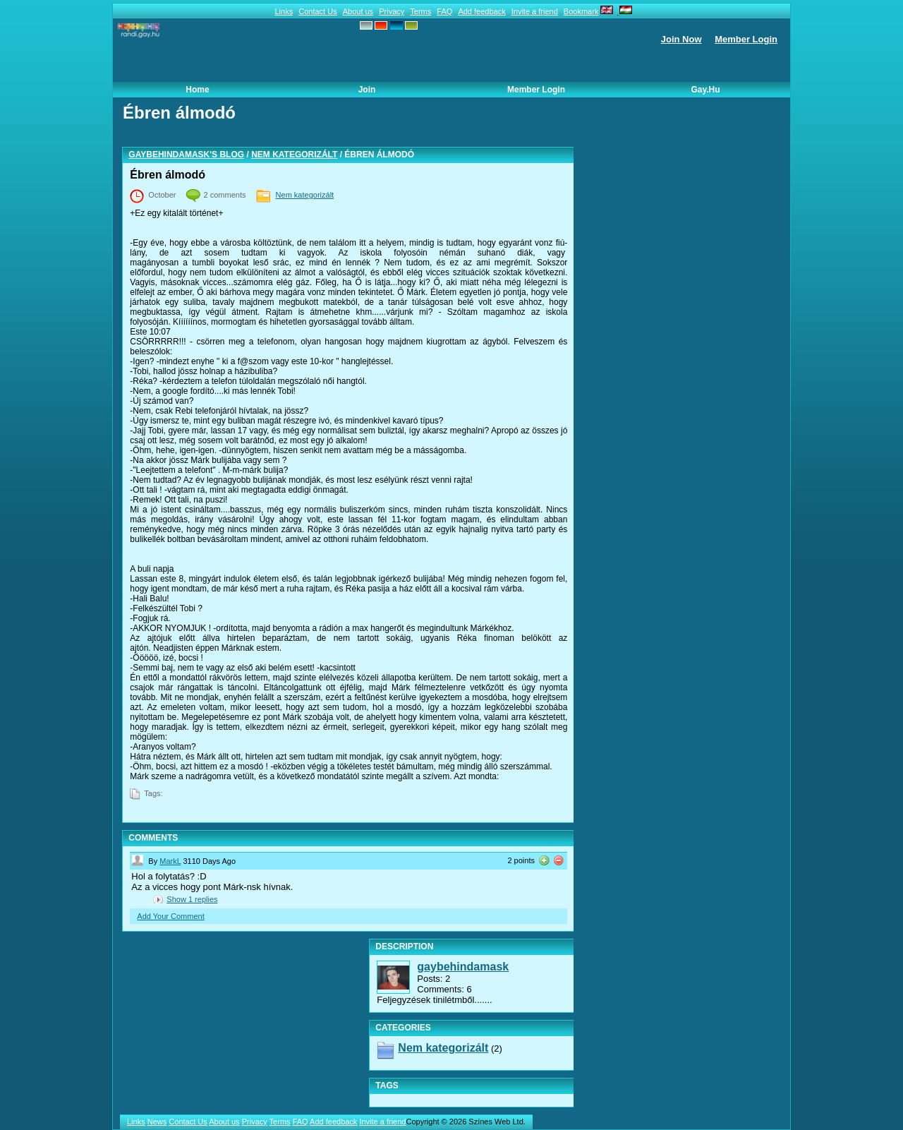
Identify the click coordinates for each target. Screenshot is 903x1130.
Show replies (191, 899)
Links (283, 11)
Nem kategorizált (294, 155)
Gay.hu (705, 90)
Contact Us (317, 11)
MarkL (170, 861)
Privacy (391, 11)
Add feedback (481, 11)
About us (358, 11)
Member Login (746, 39)
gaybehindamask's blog (186, 155)
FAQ (444, 11)
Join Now (681, 39)
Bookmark (581, 11)
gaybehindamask (463, 967)
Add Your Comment (170, 916)
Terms (420, 11)
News (157, 1121)
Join (367, 90)
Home (197, 90)
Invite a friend (534, 11)
